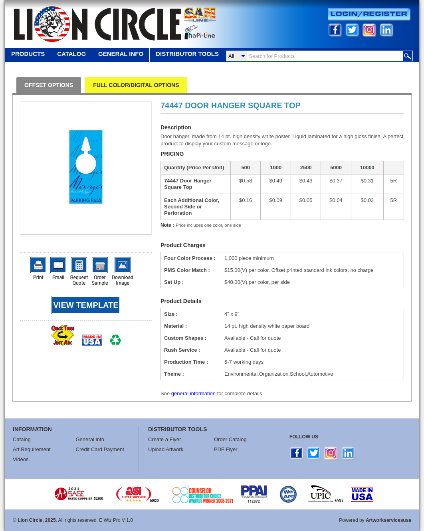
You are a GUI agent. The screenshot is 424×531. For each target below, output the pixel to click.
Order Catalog (230, 439)
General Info (90, 439)
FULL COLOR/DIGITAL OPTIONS (136, 85)
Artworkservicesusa (388, 520)
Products (28, 53)
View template (86, 305)
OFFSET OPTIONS (48, 85)
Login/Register (369, 14)
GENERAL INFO (120, 53)
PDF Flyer (226, 449)
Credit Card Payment (100, 449)
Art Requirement (32, 449)
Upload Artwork (165, 449)
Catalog (71, 53)
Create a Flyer (164, 439)
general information (193, 393)
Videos (21, 459)
